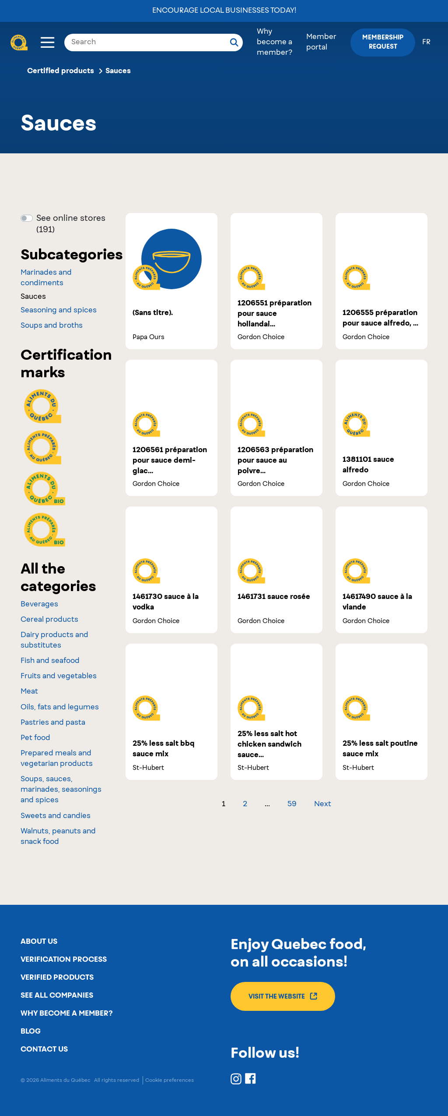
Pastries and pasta (53, 722)
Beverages (39, 604)
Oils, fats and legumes (60, 707)
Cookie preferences (169, 1080)
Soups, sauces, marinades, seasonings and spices (61, 790)
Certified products (60, 70)
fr (426, 42)
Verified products (57, 977)
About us (39, 941)
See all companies (57, 995)
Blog (31, 1031)
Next (322, 804)
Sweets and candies (56, 816)
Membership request (382, 42)
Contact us (44, 1049)
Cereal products (49, 620)
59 (292, 804)
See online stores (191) (70, 224)
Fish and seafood (50, 661)
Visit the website (282, 996)
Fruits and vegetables (59, 676)
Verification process (64, 959)
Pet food (35, 738)
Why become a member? (274, 42)
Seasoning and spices (59, 310)
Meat (29, 691)
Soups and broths (52, 325)
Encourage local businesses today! (224, 10)
